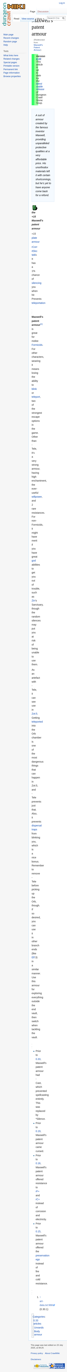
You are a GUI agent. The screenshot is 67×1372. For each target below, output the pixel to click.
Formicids (37, 344)
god (34, 560)
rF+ (37, 1191)
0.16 (38, 1163)
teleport (36, 396)
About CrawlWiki (52, 1353)
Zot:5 (34, 713)
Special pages (10, 62)
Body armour (38, 1333)
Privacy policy (37, 1353)
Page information (11, 73)
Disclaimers (36, 1359)
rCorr (34, 246)
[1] (41, 324)
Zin (33, 600)
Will (34, 255)
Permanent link (10, 69)
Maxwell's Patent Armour (38, 47)
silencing (36, 283)
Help (5, 45)
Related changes (11, 59)
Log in (62, 3)
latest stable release (40, 86)
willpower (37, 496)
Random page (10, 41)
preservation (42, 1255)
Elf (33, 957)
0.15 (38, 1231)
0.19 (38, 1131)
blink (34, 389)
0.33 (38, 59)
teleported (37, 721)
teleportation (38, 303)
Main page (8, 34)
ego (38, 1259)
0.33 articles (37, 1322)
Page (32, 11)
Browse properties (12, 76)
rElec (34, 251)
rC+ (38, 1199)
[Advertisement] (50, 70)
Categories (39, 1316)
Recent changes (11, 38)
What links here (10, 55)
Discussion (43, 11)
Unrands (39, 1327)
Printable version (11, 66)
